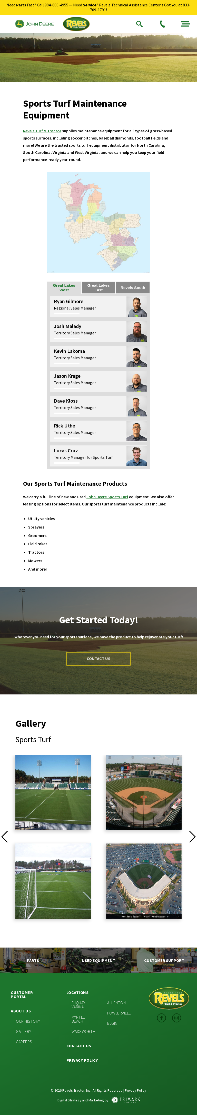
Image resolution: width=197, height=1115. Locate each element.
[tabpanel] (98, 381)
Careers (24, 1041)
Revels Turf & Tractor (42, 130)
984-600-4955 (56, 4)
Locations (77, 992)
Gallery (23, 1031)
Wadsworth (83, 1031)
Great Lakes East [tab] (98, 287)
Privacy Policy (82, 1060)
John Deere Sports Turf (107, 496)
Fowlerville (119, 1013)
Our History (28, 1021)
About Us (21, 1010)
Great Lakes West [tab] (64, 287)
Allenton (116, 1002)
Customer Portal (22, 994)
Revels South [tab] (133, 287)
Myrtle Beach (78, 1019)
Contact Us (78, 1045)
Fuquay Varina (78, 1004)
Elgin (112, 1023)
